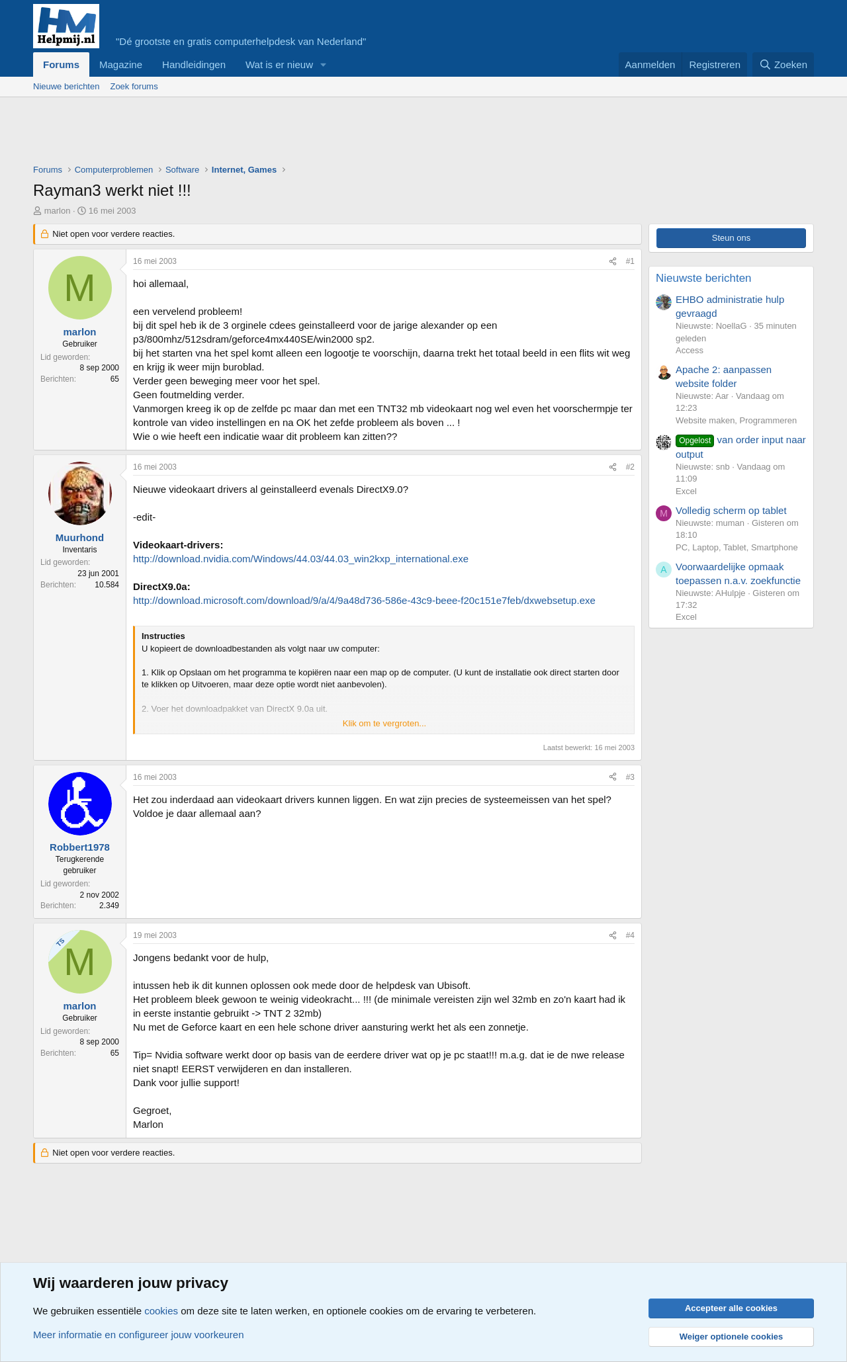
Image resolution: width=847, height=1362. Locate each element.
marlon (57, 211)
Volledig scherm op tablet (731, 510)
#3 (630, 777)
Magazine (120, 64)
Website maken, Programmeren (736, 420)
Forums (61, 64)
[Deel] (612, 261)
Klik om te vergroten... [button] (384, 723)
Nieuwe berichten (66, 86)
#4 (630, 935)
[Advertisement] (274, 133)
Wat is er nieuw (279, 64)
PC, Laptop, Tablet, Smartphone (737, 547)
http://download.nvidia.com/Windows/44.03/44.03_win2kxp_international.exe (300, 558)
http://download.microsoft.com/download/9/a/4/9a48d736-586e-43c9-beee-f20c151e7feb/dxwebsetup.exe (364, 600)
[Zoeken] (783, 64)
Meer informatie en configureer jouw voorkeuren (138, 1334)
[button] (323, 64)
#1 (630, 261)
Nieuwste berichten (704, 278)
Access (689, 350)
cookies (161, 1310)
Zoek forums (133, 86)
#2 (630, 467)
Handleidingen (194, 64)
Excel (686, 491)
